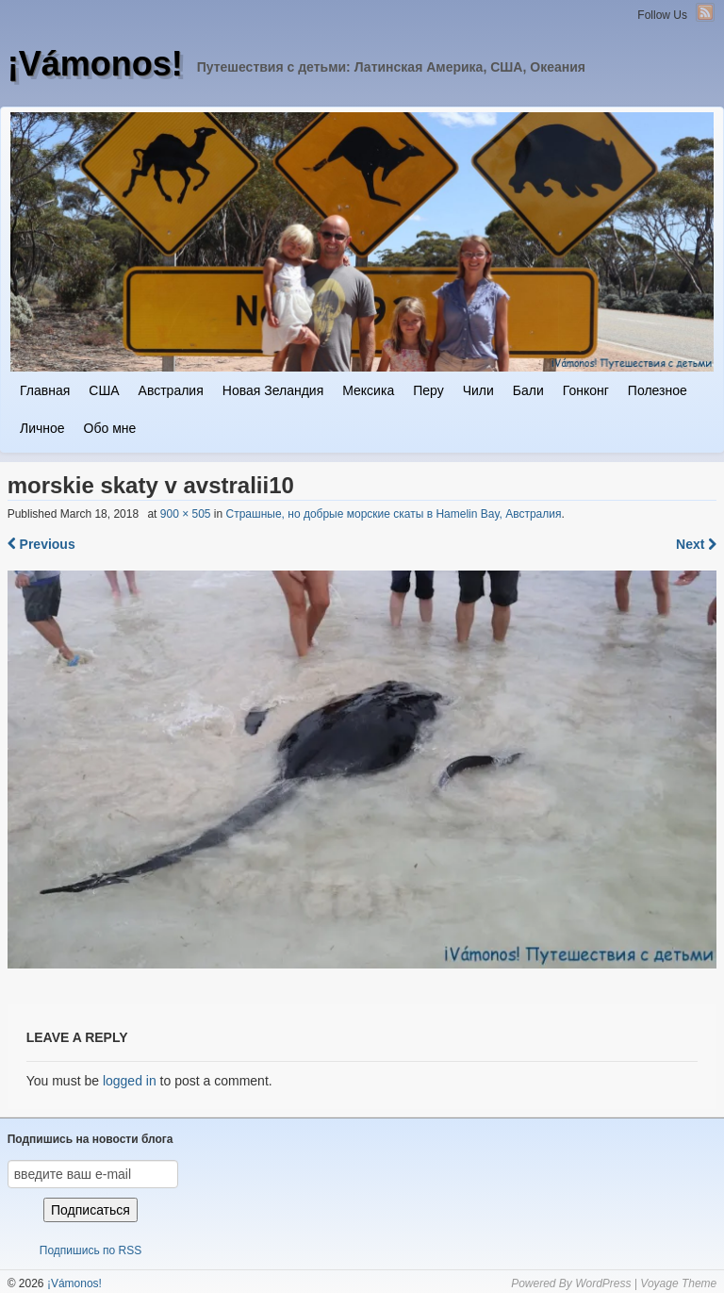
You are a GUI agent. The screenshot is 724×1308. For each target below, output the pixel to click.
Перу (428, 390)
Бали (528, 390)
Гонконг (586, 390)
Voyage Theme (678, 1283)
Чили (478, 390)
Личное (42, 428)
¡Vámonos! (95, 63)
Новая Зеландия (272, 390)
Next (696, 544)
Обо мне (110, 428)
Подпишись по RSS (90, 1250)
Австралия (171, 390)
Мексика (368, 390)
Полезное (657, 390)
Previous (41, 544)
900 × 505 (185, 514)
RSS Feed (705, 12)
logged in (129, 1080)
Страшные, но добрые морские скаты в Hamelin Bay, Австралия (394, 514)
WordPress (603, 1283)
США (104, 390)
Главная (45, 390)
